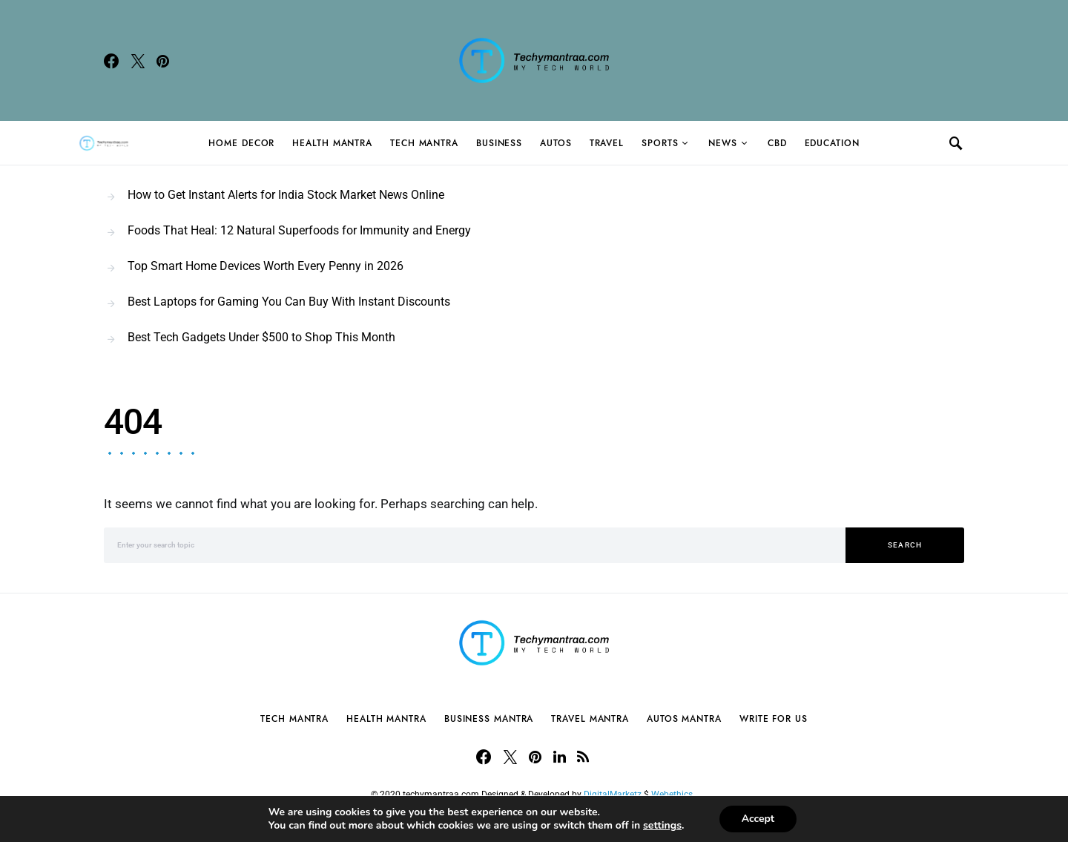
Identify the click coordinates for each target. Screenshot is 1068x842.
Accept (758, 819)
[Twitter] (138, 60)
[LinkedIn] (559, 756)
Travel (607, 143)
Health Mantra (332, 143)
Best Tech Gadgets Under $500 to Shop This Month (261, 337)
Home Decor (241, 143)
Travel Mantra (590, 719)
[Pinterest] (162, 60)
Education (832, 143)
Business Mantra (489, 719)
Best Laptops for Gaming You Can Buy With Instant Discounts (289, 302)
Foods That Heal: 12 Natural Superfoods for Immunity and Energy (299, 230)
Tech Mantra (424, 143)
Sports (660, 143)
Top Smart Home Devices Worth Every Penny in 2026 (265, 266)
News (722, 143)
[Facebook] (111, 60)
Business (499, 143)
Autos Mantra (684, 719)
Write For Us (773, 719)
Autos (556, 143)
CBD (777, 143)
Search (905, 545)
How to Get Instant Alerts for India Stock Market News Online (286, 195)
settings (662, 825)
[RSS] (583, 756)
